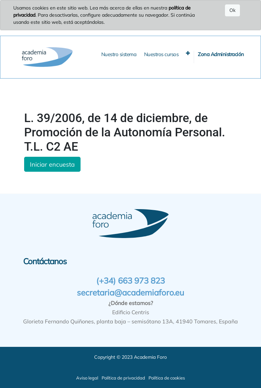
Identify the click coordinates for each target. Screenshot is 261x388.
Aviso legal (87, 378)
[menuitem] (119, 54)
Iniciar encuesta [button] (52, 164)
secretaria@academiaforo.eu (130, 292)
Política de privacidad (123, 378)
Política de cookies (167, 378)
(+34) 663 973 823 (130, 280)
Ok (232, 10)
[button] (188, 53)
